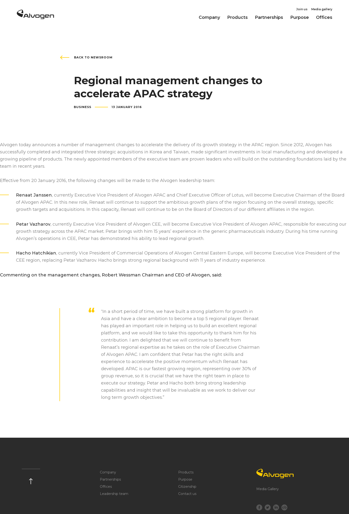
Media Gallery (267, 489)
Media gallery (321, 9)
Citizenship (187, 486)
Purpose (299, 17)
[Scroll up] (31, 476)
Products (237, 17)
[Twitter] (268, 508)
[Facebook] (259, 508)
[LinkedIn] (276, 508)
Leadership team (114, 494)
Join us (301, 9)
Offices (324, 17)
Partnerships (269, 17)
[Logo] (292, 473)
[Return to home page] (35, 17)
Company (209, 17)
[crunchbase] (284, 508)
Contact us (187, 494)
